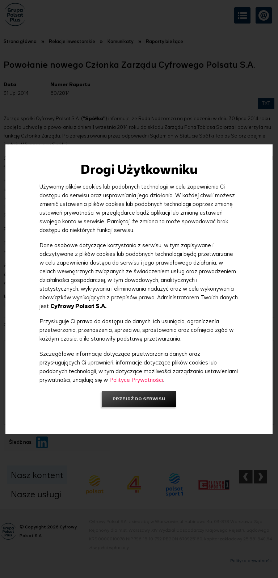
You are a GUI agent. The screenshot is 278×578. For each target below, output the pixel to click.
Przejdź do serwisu (139, 399)
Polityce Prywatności (136, 380)
